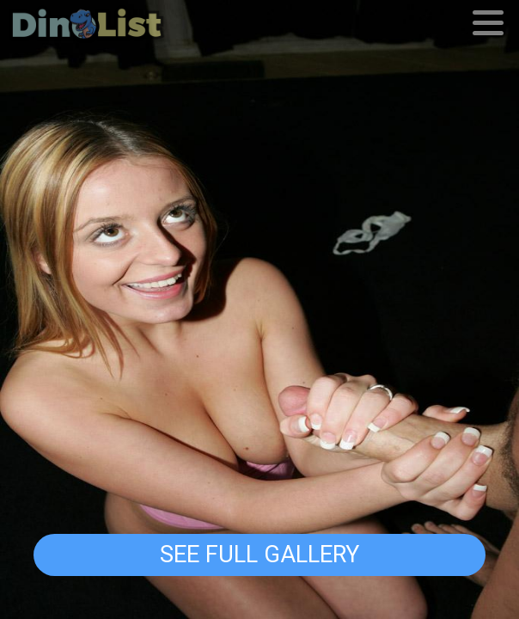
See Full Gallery (259, 554)
